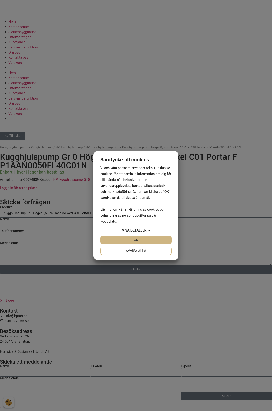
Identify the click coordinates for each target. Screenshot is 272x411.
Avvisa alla (136, 251)
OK (136, 240)
